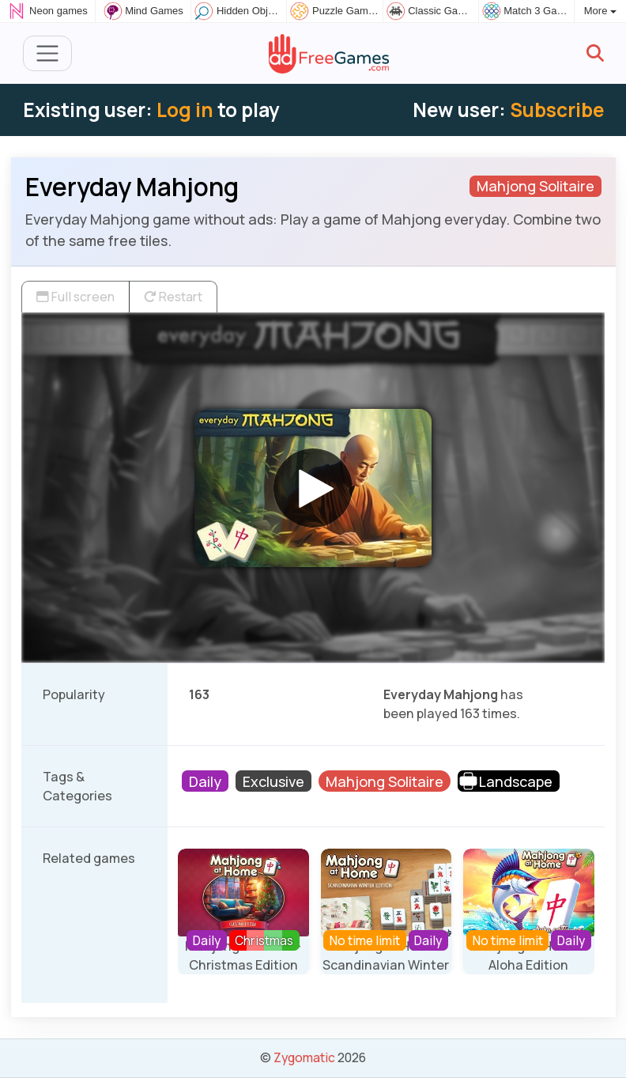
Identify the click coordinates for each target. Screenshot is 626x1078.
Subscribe (557, 109)
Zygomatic (304, 1057)
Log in (184, 109)
